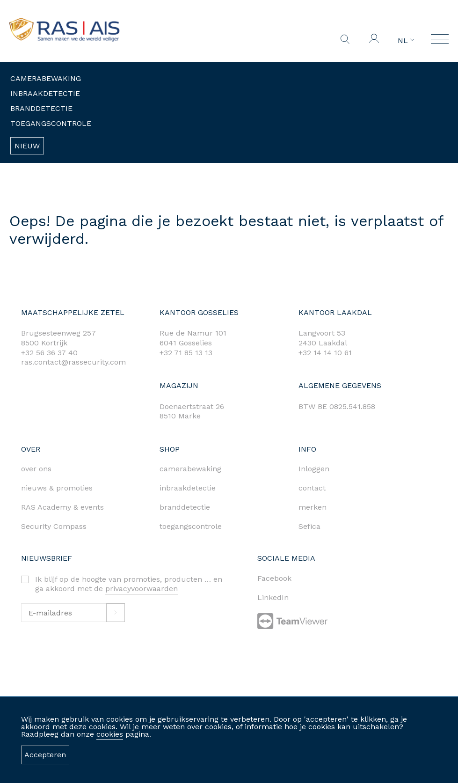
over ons (36, 468)
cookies (109, 734)
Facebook (274, 578)
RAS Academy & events (62, 507)
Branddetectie (41, 108)
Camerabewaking (45, 78)
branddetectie (185, 507)
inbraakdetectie (188, 487)
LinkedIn (273, 597)
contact (312, 487)
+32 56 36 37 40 (49, 352)
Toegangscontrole (50, 123)
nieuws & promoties (57, 487)
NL (406, 40)
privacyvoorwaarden (141, 588)
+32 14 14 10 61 (325, 352)
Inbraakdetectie (45, 93)
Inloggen (313, 468)
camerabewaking (190, 468)
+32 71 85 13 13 (186, 352)
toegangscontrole (191, 526)
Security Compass (54, 526)
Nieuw (27, 145)
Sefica (309, 526)
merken (312, 507)
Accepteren (45, 754)
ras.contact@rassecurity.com (73, 362)
